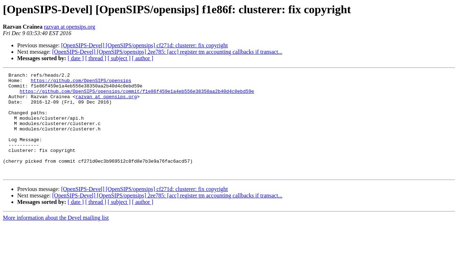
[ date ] (76, 58)
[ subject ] (119, 58)
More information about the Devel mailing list (56, 238)
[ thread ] (95, 58)
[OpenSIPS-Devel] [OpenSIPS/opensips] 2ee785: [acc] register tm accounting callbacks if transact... (167, 52)
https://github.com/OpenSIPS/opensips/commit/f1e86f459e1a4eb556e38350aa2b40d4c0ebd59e (137, 95)
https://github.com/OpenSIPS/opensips (81, 82)
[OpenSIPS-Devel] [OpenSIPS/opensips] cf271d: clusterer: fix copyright (144, 45)
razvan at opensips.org (69, 27)
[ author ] (143, 58)
